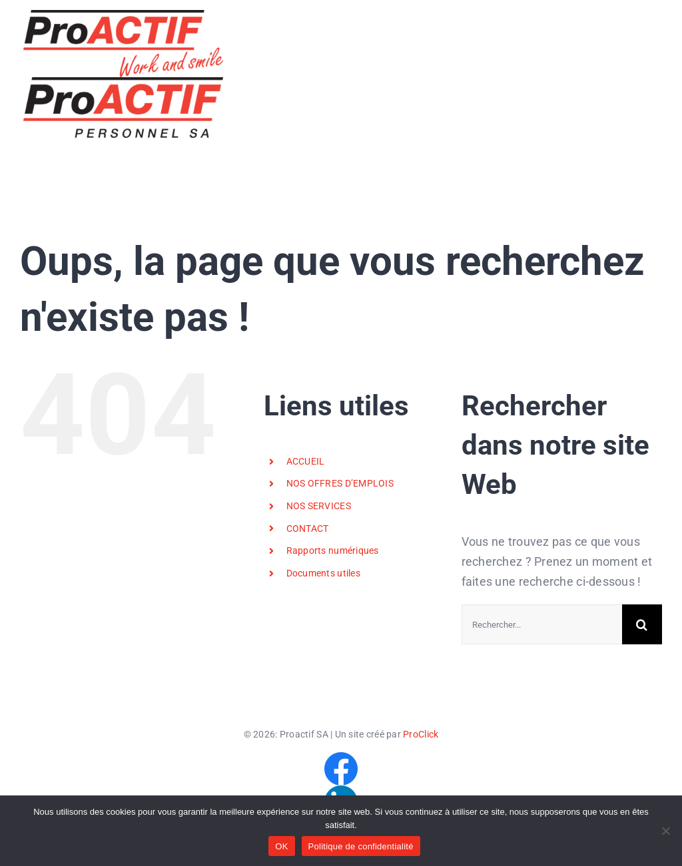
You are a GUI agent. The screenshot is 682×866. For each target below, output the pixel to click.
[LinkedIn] (341, 791)
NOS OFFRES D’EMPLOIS (340, 483)
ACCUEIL (305, 461)
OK (281, 846)
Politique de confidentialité (361, 846)
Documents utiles (323, 573)
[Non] (665, 830)
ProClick (420, 734)
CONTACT (307, 528)
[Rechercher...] (542, 624)
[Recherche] (642, 624)
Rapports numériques (332, 550)
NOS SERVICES (318, 506)
